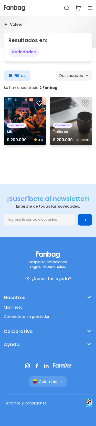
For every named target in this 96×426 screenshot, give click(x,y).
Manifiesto (13, 307)
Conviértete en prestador (26, 316)
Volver (13, 24)
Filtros (17, 75)
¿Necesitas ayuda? (48, 279)
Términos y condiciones (25, 403)
